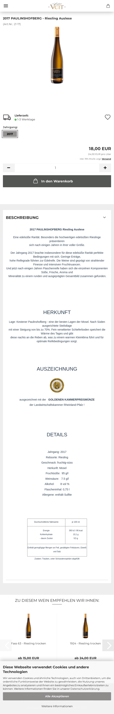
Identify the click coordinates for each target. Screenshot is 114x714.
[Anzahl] (57, 168)
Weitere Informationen (57, 706)
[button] (9, 168)
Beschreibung (22, 217)
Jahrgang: (10, 127)
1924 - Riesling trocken (85, 643)
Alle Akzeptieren (57, 696)
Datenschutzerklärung (84, 688)
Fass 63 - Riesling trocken (28, 643)
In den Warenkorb (52, 181)
